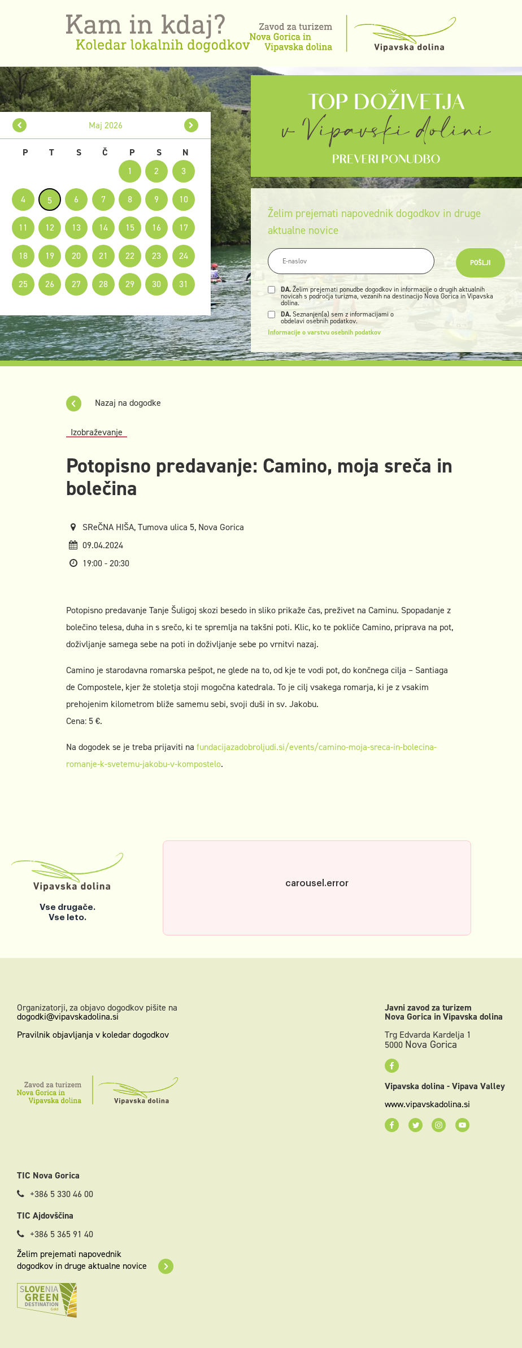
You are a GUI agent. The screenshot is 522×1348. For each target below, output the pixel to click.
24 (183, 256)
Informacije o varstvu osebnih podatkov (324, 332)
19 (49, 256)
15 (129, 227)
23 (156, 256)
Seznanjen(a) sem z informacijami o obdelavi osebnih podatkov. (337, 317)
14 (103, 227)
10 (183, 199)
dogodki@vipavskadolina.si (68, 1016)
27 (76, 284)
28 (103, 284)
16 (156, 227)
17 (183, 227)
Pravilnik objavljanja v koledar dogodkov (93, 1035)
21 (103, 256)
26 (49, 284)
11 (23, 227)
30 (156, 284)
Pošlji (480, 262)
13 (76, 227)
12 (49, 227)
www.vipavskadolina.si (427, 1104)
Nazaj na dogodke (113, 403)
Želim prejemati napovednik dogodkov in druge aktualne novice (95, 1260)
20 (76, 256)
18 (23, 256)
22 (129, 256)
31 (183, 284)
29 (129, 284)
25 (23, 284)
